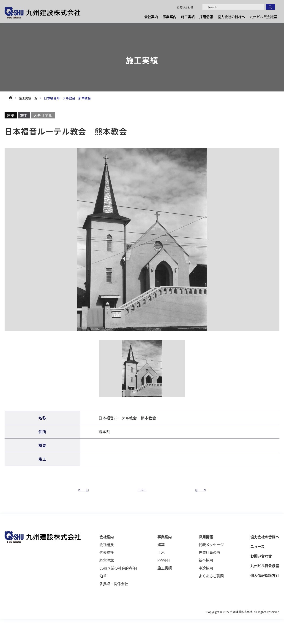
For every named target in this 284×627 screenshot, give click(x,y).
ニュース (257, 554)
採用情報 (206, 16)
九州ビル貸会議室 (263, 16)
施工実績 (188, 16)
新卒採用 (206, 568)
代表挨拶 (106, 560)
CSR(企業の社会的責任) (118, 576)
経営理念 (106, 568)
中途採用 (206, 576)
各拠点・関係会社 (113, 592)
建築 (160, 552)
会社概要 (106, 552)
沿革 (102, 584)
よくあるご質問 (211, 584)
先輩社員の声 (209, 560)
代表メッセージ (211, 552)
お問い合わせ (185, 7)
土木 (160, 560)
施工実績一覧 (28, 97)
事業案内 (169, 16)
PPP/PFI (163, 568)
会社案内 (151, 16)
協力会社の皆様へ (231, 16)
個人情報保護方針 (264, 583)
